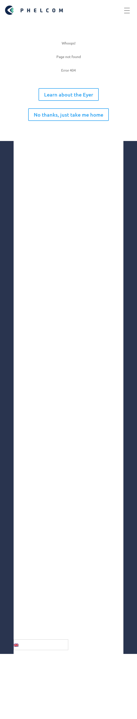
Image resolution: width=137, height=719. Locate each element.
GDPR (20, 680)
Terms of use (31, 690)
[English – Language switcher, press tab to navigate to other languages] (41, 644)
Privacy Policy (33, 699)
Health (20, 433)
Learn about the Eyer (68, 94)
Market (21, 401)
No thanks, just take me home (68, 114)
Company (23, 391)
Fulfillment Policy (40, 709)
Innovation (24, 412)
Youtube (27, 587)
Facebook (28, 560)
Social (19, 422)
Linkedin (27, 574)
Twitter (26, 599)
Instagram (29, 547)
